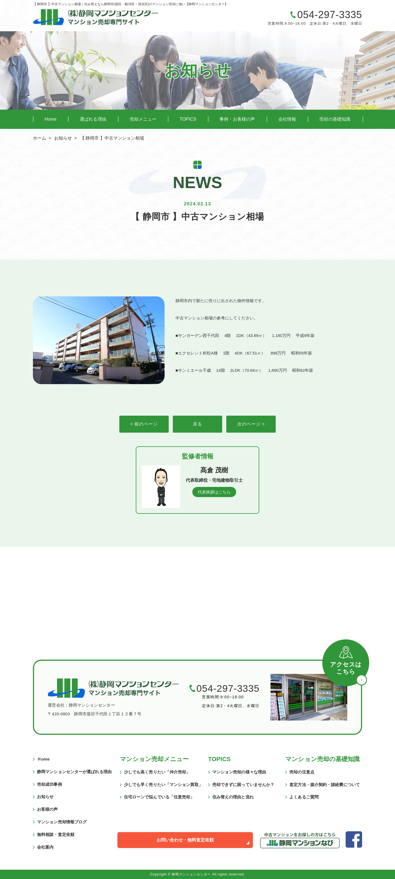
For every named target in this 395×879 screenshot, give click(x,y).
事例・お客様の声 (237, 119)
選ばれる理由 (93, 119)
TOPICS (188, 119)
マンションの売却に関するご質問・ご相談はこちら (226, 19)
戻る (197, 424)
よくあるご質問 (303, 797)
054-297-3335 (329, 14)
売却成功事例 (49, 784)
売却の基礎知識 (334, 119)
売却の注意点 (301, 772)
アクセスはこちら (346, 668)
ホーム (39, 138)
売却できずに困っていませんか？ (243, 784)
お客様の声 (47, 809)
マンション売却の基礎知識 (322, 759)
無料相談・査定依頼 (55, 834)
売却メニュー (143, 119)
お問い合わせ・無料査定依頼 (185, 840)
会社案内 (45, 847)
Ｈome (43, 759)
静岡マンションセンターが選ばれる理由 (74, 771)
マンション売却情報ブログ (62, 822)
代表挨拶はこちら (214, 492)
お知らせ (63, 138)
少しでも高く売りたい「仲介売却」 (157, 772)
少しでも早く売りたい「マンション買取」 (163, 784)
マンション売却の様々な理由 (239, 772)
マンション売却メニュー (154, 759)
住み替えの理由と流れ (233, 797)
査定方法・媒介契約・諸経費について (324, 784)
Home (50, 119)
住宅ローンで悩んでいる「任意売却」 (159, 797)
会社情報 (287, 119)
